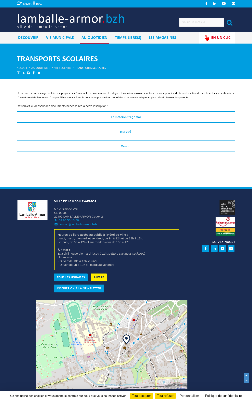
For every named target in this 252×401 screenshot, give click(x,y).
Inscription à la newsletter (79, 289)
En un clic (217, 39)
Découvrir (28, 39)
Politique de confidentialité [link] (223, 395)
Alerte (99, 278)
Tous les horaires (71, 278)
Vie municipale (60, 39)
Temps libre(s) (128, 39)
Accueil (22, 69)
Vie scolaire (62, 69)
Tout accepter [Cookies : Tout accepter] (141, 395)
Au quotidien (94, 39)
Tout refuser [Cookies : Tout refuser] (165, 395)
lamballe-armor (75, 22)
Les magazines (162, 39)
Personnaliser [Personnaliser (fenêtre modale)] (189, 395)
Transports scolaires (90, 69)
